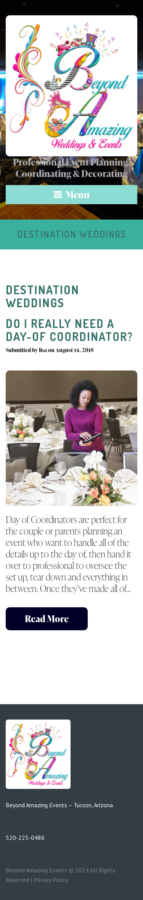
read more (47, 618)
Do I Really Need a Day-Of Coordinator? (69, 330)
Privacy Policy (51, 880)
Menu (78, 194)
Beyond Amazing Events (36, 870)
